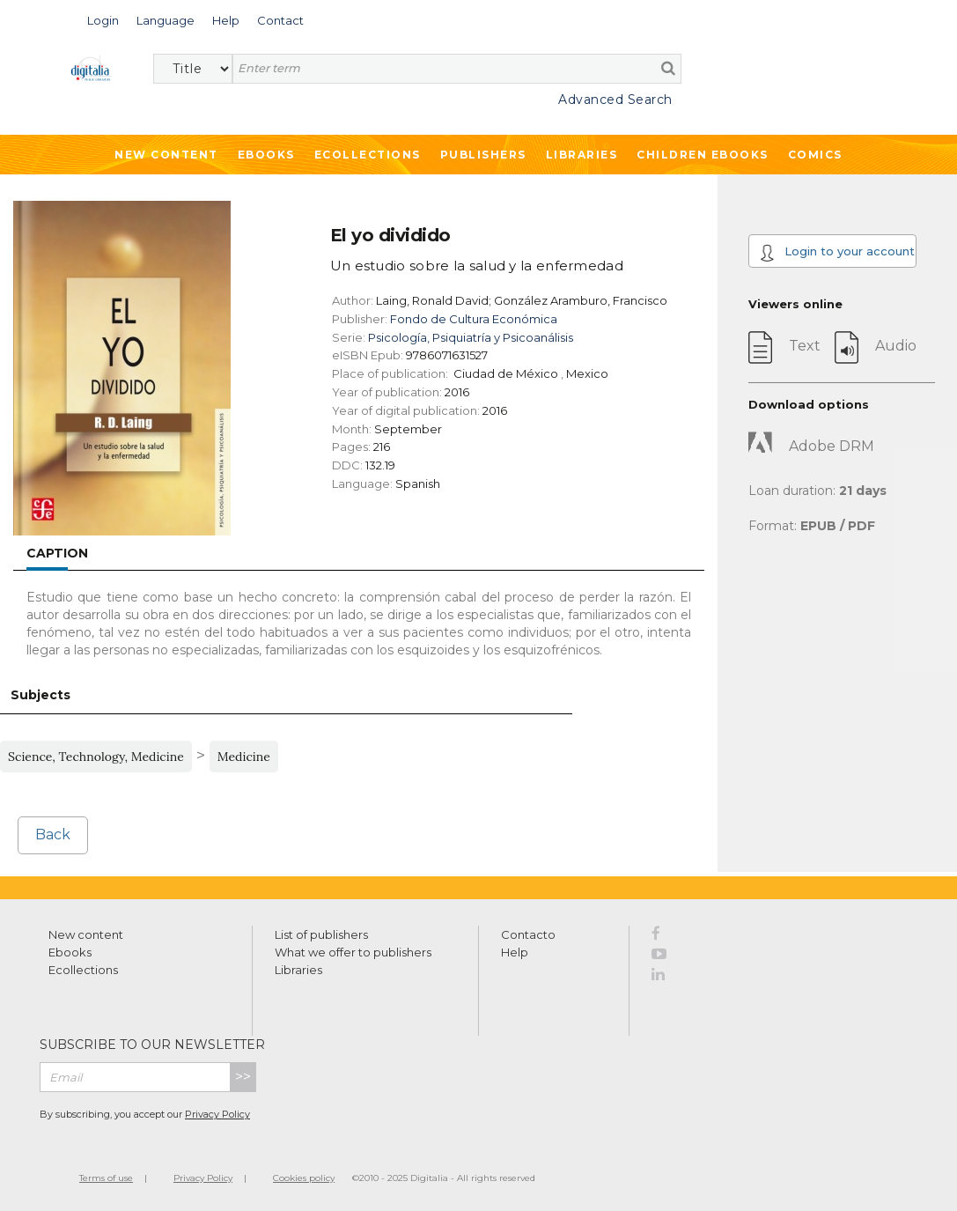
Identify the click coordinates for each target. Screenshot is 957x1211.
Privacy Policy (217, 1114)
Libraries (582, 154)
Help (514, 952)
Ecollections (367, 154)
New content (85, 934)
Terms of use (106, 1178)
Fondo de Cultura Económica (473, 319)
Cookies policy (304, 1178)
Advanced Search (615, 99)
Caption (57, 553)
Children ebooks (703, 154)
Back (52, 834)
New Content (166, 154)
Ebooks (266, 154)
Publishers (483, 154)
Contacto (528, 934)
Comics (815, 154)
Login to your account (837, 253)
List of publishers (321, 934)
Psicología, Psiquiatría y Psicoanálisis (470, 337)
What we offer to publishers (353, 952)
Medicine (243, 756)
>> (243, 1076)
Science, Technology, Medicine (96, 756)
